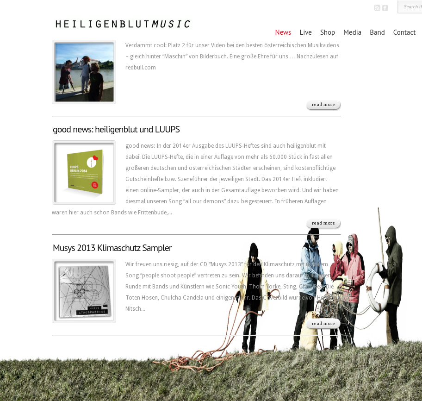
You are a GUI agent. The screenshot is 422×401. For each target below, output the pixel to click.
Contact (404, 32)
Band (377, 32)
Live (305, 32)
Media (352, 32)
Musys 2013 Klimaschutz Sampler (112, 248)
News (283, 32)
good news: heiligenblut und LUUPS (116, 129)
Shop (327, 32)
